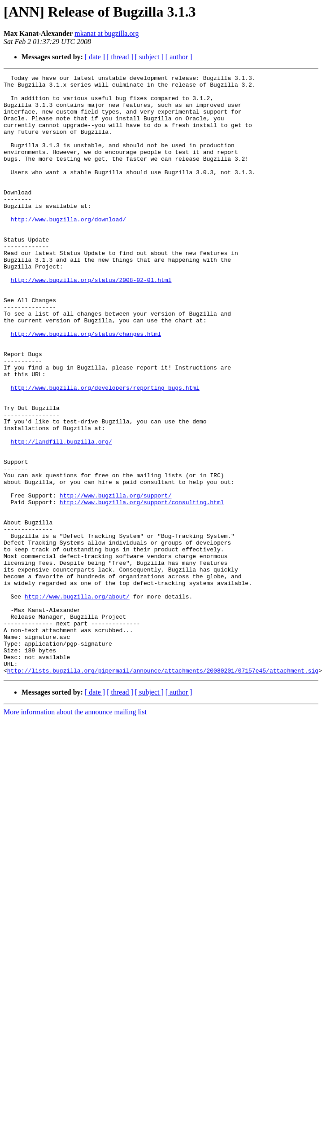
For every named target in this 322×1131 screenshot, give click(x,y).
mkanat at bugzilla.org (106, 33)
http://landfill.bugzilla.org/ (61, 515)
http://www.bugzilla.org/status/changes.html (86, 386)
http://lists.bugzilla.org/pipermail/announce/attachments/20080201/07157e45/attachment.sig (162, 790)
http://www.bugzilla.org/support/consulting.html (142, 588)
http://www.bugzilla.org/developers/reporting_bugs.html (105, 451)
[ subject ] (149, 57)
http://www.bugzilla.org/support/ (116, 580)
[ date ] (95, 57)
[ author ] (178, 57)
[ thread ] (120, 57)
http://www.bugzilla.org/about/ (77, 701)
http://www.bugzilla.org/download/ (68, 249)
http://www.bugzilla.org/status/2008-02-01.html (91, 321)
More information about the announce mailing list (75, 832)
